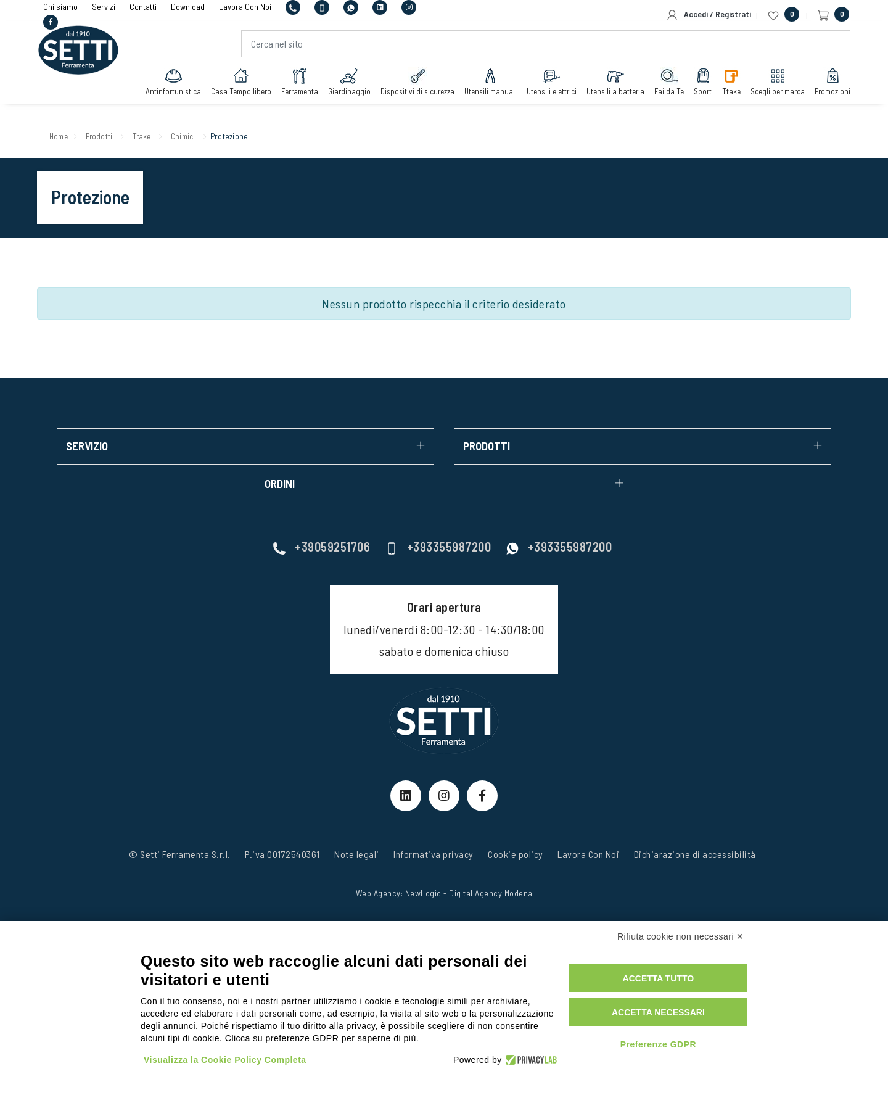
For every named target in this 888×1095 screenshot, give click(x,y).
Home (60, 135)
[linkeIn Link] (405, 758)
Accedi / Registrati (708, 15)
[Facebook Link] (482, 758)
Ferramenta (291, 87)
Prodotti (107, 135)
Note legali (356, 818)
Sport (694, 87)
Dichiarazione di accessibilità (695, 818)
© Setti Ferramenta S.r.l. (180, 818)
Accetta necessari (658, 1012)
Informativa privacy (433, 818)
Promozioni (824, 87)
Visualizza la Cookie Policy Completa (225, 1060)
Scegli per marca (769, 87)
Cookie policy (515, 818)
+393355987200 (438, 510)
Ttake (722, 87)
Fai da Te (660, 87)
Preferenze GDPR (658, 1044)
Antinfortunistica (164, 87)
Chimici (202, 135)
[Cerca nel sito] (543, 50)
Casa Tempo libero (232, 87)
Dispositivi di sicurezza (409, 87)
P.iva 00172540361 (282, 818)
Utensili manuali (482, 87)
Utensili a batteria (607, 87)
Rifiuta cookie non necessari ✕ (680, 936)
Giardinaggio (340, 87)
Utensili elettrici (543, 87)
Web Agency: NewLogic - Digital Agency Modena (444, 856)
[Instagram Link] (444, 758)
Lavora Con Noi (588, 818)
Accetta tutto (658, 978)
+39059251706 (321, 510)
